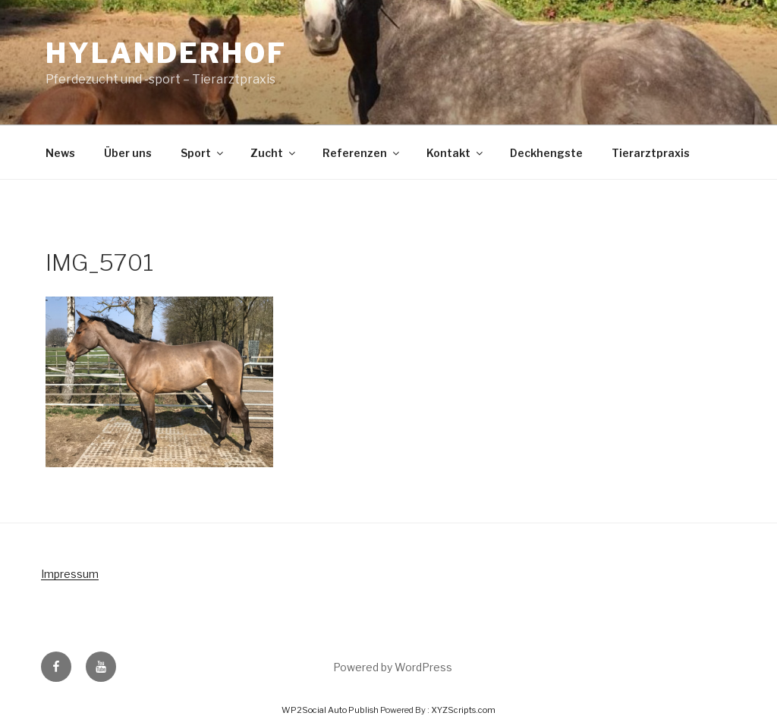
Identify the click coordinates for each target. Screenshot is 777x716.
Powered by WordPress (392, 667)
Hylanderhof (166, 53)
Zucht (273, 152)
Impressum (70, 573)
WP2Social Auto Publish (330, 710)
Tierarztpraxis (651, 152)
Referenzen (361, 152)
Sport (203, 152)
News (60, 152)
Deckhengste (546, 152)
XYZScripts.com (463, 710)
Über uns (128, 152)
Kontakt (455, 152)
